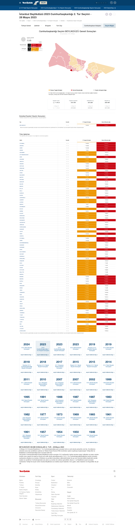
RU (106, 2)
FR (103, 2)
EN (98, 2)
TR (96, 2)
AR (101, 2)
